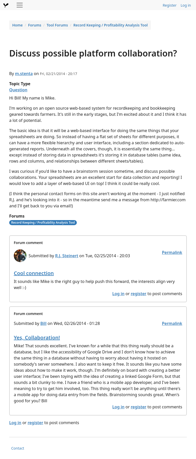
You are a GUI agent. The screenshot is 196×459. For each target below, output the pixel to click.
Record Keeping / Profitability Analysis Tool (110, 25)
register (138, 293)
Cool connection (34, 273)
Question (18, 90)
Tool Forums (57, 25)
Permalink (172, 252)
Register (169, 5)
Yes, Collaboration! (37, 337)
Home (17, 25)
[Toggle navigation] (20, 5)
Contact (17, 448)
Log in (186, 5)
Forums (34, 25)
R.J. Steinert (66, 256)
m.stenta (24, 73)
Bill (43, 323)
